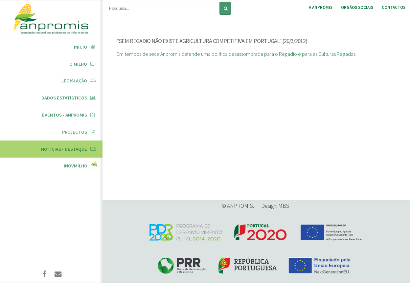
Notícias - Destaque (64, 149)
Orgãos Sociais (357, 7)
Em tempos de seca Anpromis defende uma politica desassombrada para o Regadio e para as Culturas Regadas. (236, 54)
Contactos (393, 7)
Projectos (74, 132)
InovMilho (75, 166)
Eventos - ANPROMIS (64, 115)
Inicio (80, 47)
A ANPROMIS (320, 7)
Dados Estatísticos (64, 98)
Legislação (74, 81)
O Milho (78, 64)
